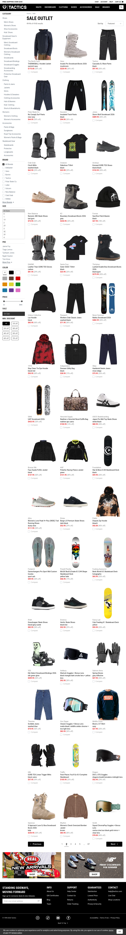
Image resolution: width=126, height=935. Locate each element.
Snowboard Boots (10, 48)
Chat (97, 2)
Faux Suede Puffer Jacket (43, 454)
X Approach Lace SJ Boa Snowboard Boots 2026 (43, 811)
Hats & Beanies (9, 101)
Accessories (86, 7)
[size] (13, 224)
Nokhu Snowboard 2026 (108, 301)
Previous (35, 844)
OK (119, 932)
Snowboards (8, 58)
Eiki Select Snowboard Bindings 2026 (43, 658)
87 (88, 844)
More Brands (8, 202)
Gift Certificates (53, 896)
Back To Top (63, 923)
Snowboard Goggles (11, 65)
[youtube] (58, 918)
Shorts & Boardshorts (12, 108)
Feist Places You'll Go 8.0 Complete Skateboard (75, 759)
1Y (14, 219)
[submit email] (38, 900)
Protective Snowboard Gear (12, 75)
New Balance (10, 192)
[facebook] (68, 918)
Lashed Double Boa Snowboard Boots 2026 (108, 252)
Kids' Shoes (8, 32)
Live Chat (111, 896)
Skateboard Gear (8, 141)
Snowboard (50, 7)
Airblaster (9, 168)
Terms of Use (104, 918)
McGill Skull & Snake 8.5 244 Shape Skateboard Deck (75, 557)
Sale (97, 7)
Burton (7, 175)
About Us (50, 891)
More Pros (7, 262)
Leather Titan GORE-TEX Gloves (43, 251)
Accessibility (94, 918)
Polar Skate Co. (11, 182)
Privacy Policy (115, 918)
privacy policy (17, 933)
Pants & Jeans (9, 84)
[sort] (115, 23)
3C (14, 231)
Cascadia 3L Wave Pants (108, 48)
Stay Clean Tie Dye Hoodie (43, 353)
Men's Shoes (8, 22)
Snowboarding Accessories (9, 69)
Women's (5, 112)
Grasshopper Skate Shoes (43, 607)
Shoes (74, 7)
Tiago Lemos (7, 250)
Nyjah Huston (7, 256)
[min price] (6, 305)
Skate (38, 7)
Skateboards (8, 145)
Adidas (8, 199)
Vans (7, 171)
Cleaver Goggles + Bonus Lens (75, 709)
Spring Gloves (108, 658)
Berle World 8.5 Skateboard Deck (108, 556)
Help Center (71, 891)
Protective (8, 149)
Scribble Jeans (43, 708)
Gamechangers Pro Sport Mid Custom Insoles (43, 557)
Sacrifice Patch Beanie (108, 201)
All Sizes (14, 210)
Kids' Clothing (9, 105)
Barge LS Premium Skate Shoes (75, 505)
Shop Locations (114, 900)
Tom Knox (6, 259)
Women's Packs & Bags (13, 137)
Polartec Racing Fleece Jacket (75, 454)
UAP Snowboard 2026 (43, 402)
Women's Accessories (12, 119)
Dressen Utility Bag (75, 353)
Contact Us (71, 896)
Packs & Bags (9, 127)
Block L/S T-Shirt (108, 708)
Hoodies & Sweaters (11, 95)
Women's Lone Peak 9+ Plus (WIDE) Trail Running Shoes (43, 506)
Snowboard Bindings (11, 61)
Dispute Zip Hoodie (108, 505)
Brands (106, 7)
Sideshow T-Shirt (75, 150)
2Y (14, 225)
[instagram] (37, 918)
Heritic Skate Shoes (75, 607)
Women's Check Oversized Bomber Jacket (75, 811)
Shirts (6, 91)
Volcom (8, 188)
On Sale (7, 314)
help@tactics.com (115, 891)
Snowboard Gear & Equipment (9, 37)
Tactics (14, 7)
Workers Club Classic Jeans (75, 302)
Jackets (7, 88)
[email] (22, 901)
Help (111, 2)
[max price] (22, 305)
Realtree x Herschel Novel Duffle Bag (75, 404)
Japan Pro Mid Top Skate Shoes (108, 404)
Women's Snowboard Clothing (12, 53)
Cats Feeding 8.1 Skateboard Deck (108, 607)
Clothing (63, 7)
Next (114, 844)
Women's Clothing (10, 116)
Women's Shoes (10, 25)
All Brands (7, 164)
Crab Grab (9, 195)
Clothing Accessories (12, 98)
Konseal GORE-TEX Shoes (108, 150)
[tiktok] (48, 918)
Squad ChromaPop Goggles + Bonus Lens (108, 812)
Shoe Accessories (10, 29)
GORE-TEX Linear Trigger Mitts (43, 759)
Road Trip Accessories (12, 134)
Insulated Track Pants (75, 99)
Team (49, 904)
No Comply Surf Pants (43, 99)
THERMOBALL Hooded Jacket (43, 48)
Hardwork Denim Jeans (108, 353)
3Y (14, 234)
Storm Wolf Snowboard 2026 (108, 97)
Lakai (7, 185)
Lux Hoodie (43, 302)
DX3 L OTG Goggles (108, 759)
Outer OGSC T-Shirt (75, 251)
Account (104, 2)
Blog (48, 900)
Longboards (8, 152)
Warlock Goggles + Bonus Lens (75, 659)
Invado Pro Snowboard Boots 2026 (75, 48)
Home (29, 13)
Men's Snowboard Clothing (10, 44)
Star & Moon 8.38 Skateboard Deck (108, 454)
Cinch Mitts (43, 150)
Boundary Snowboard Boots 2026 (75, 201)
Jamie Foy (6, 246)
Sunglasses (8, 131)
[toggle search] (121, 7)
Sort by (100, 24)
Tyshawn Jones (8, 253)
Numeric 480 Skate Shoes (43, 201)
